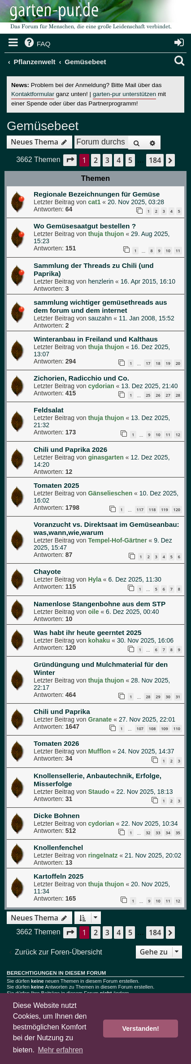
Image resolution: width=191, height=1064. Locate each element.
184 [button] (155, 160)
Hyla (94, 579)
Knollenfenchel (58, 847)
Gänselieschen (110, 493)
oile (93, 611)
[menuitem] (37, 44)
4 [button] (119, 160)
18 (158, 363)
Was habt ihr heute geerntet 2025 (88, 632)
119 (164, 509)
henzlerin (100, 281)
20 (178, 363)
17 (148, 363)
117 (140, 509)
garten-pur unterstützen (124, 94)
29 (158, 697)
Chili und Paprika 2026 (70, 449)
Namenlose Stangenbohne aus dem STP (99, 604)
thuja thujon (106, 233)
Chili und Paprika (62, 711)
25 (148, 395)
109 (164, 728)
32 (148, 833)
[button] (70, 160)
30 (168, 697)
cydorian (101, 386)
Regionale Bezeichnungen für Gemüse (97, 194)
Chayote (47, 571)
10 (168, 251)
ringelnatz (102, 855)
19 (168, 363)
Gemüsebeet (42, 126)
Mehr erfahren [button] (60, 1050)
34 (168, 833)
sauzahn (100, 318)
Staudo (98, 791)
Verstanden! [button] (140, 1028)
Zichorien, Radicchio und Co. (81, 378)
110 (177, 728)
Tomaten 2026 (56, 743)
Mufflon (99, 751)
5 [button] (130, 160)
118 (152, 509)
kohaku (99, 640)
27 (168, 395)
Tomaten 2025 (56, 485)
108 (152, 728)
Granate (100, 719)
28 (178, 395)
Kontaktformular (32, 94)
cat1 (94, 202)
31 (178, 697)
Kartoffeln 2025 (58, 876)
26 (158, 395)
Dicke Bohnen (57, 815)
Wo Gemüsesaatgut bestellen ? (85, 226)
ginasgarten (105, 457)
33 (158, 833)
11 (178, 251)
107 (140, 728)
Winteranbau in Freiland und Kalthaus (96, 339)
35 (178, 833)
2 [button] (96, 160)
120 (177, 509)
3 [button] (107, 160)
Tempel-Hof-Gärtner (117, 540)
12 (178, 435)
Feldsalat (49, 410)
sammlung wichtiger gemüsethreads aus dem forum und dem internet (100, 306)
